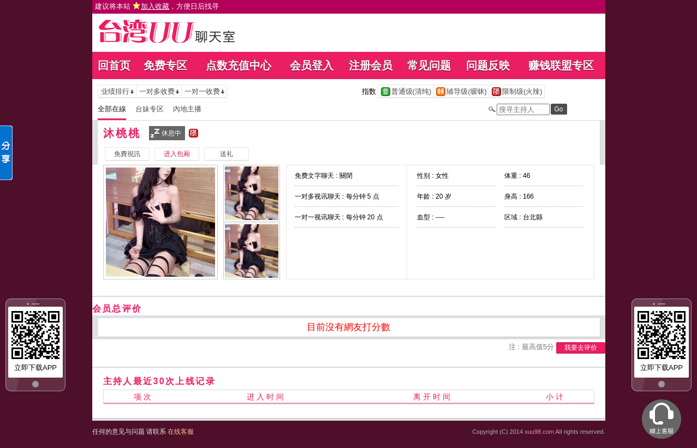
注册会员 (370, 65)
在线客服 (181, 431)
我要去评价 (580, 347)
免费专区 (165, 65)
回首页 (114, 65)
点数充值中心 (238, 65)
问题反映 (488, 65)
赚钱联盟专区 (561, 65)
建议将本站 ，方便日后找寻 (157, 6)
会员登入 (311, 65)
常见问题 (429, 65)
